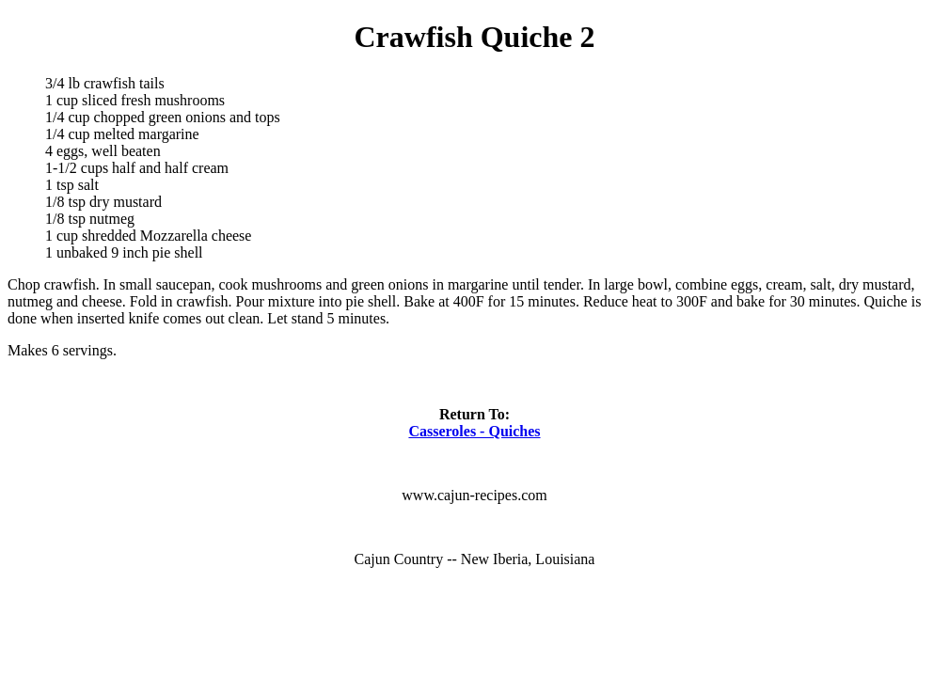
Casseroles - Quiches (474, 431)
